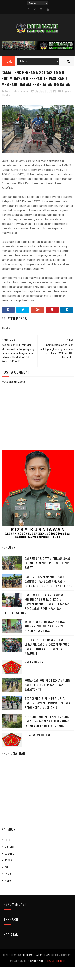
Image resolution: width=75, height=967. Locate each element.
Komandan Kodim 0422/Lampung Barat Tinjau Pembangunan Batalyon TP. (47, 684)
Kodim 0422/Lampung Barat (36, 954)
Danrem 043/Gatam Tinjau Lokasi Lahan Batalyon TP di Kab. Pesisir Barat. (49, 563)
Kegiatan (67, 91)
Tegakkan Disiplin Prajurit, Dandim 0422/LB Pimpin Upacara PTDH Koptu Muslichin (47, 703)
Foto (7, 840)
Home (8, 61)
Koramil (9, 853)
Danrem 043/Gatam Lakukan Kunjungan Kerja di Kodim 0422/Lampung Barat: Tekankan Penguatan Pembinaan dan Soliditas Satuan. (36, 604)
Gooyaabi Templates (55, 960)
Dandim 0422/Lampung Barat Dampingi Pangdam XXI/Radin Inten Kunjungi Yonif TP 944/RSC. (49, 581)
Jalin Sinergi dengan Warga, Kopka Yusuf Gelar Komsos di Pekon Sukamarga (46, 626)
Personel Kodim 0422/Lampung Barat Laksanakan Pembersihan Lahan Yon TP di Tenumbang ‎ (47, 721)
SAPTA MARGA (34, 662)
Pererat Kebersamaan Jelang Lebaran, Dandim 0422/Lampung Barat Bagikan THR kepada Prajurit (47, 647)
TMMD (6, 95)
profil (8, 867)
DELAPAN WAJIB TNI (37, 735)
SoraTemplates (35, 960)
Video (8, 880)
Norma (8, 860)
